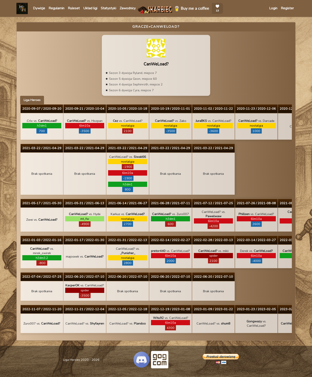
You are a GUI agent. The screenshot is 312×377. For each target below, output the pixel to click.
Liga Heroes (32, 100)
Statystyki (108, 8)
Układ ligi (90, 8)
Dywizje (39, 8)
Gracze (140, 26)
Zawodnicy (128, 8)
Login (273, 8)
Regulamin (56, 8)
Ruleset (74, 8)
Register (287, 8)
